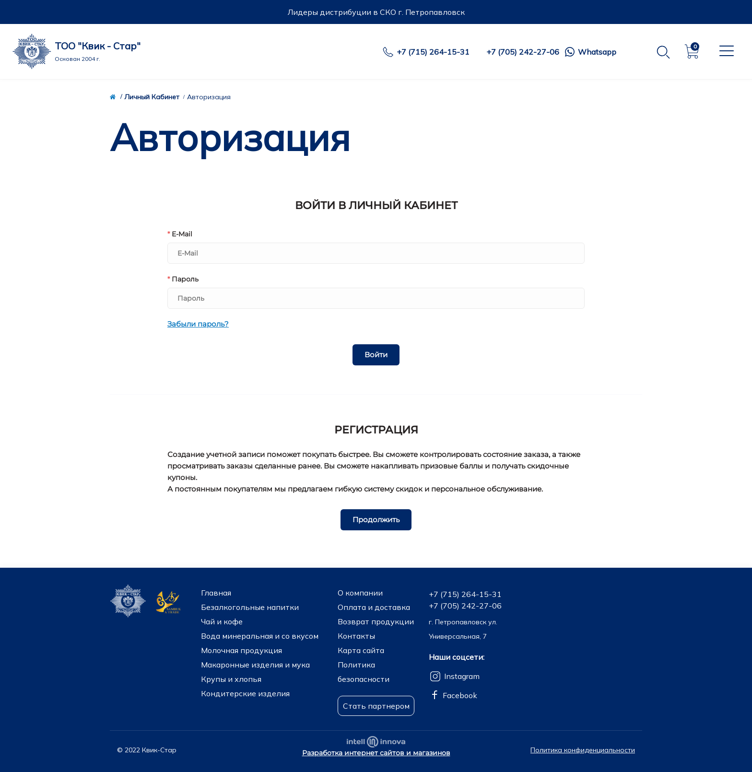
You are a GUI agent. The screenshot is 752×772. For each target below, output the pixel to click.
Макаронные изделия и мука (255, 664)
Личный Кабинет (151, 97)
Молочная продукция (241, 650)
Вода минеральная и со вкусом (259, 636)
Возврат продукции (376, 621)
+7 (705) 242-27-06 (522, 52)
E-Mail (179, 234)
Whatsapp (597, 52)
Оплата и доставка (374, 607)
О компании (360, 592)
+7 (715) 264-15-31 (433, 52)
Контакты (356, 636)
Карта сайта (361, 650)
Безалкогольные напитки (250, 607)
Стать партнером (376, 706)
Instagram (462, 676)
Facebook (460, 695)
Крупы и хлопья (231, 679)
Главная (216, 592)
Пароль (183, 279)
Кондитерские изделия (245, 693)
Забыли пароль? (198, 323)
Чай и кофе (222, 621)
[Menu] (725, 50)
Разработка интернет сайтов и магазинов (376, 753)
